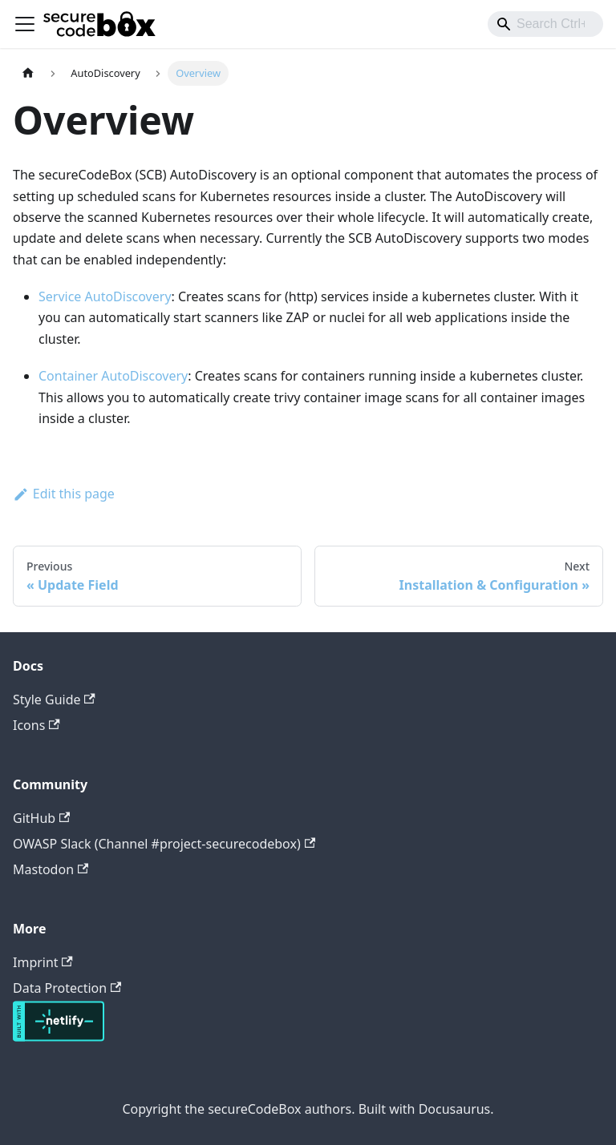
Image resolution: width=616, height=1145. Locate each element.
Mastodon (50, 869)
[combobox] (545, 24)
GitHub (41, 818)
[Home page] (28, 73)
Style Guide (54, 699)
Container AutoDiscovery (113, 376)
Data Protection (67, 988)
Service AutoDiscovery (105, 296)
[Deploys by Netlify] (58, 1037)
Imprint (43, 962)
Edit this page (64, 493)
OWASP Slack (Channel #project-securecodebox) (164, 844)
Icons (36, 725)
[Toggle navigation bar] (25, 24)
